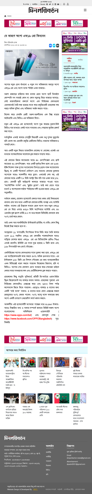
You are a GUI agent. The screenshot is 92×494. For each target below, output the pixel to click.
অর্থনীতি (48, 457)
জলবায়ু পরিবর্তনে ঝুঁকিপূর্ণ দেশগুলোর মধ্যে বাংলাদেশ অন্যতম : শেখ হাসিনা (78, 415)
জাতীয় (76, 73)
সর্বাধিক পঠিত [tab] (69, 59)
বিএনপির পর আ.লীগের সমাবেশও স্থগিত (74, 88)
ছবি (47, 474)
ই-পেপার (26, 4)
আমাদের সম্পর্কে (51, 489)
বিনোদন (48, 465)
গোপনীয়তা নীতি (68, 489)
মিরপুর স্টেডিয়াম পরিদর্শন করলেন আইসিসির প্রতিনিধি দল (60, 378)
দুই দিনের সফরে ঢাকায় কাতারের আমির (78, 373)
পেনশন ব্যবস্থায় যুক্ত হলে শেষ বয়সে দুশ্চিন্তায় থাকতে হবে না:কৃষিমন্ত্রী (73, 98)
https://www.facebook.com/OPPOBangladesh (28, 318)
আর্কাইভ (34, 4)
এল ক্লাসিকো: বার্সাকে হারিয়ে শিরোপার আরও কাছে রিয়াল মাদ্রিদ (11, 412)
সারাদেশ (48, 461)
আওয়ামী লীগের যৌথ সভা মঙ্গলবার (61, 409)
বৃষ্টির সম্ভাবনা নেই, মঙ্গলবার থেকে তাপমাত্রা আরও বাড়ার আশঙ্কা (74, 79)
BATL (35, 489)
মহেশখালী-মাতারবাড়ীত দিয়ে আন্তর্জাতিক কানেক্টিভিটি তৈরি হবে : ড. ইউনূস (74, 68)
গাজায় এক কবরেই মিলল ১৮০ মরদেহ (27, 409)
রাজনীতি (74, 91)
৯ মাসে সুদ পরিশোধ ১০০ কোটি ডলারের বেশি (44, 411)
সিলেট (74, 103)
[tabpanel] (75, 85)
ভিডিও (48, 470)
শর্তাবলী (60, 489)
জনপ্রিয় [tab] (80, 60)
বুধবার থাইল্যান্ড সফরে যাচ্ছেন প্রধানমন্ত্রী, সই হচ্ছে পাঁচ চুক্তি (45, 376)
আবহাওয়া (75, 82)
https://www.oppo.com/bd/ (17, 315)
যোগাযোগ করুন (80, 489)
